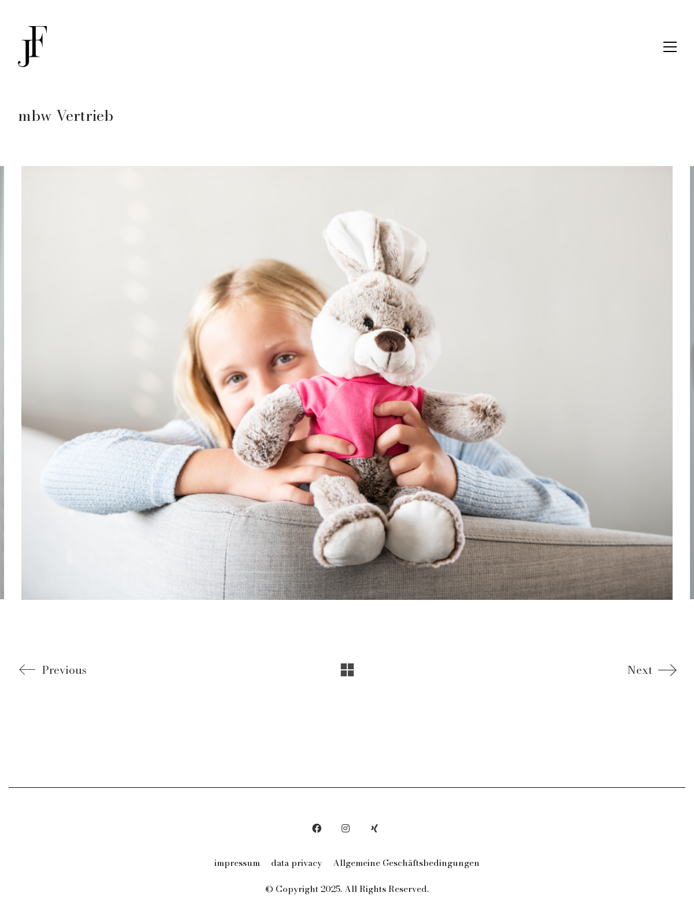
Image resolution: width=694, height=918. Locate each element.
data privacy (296, 863)
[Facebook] (316, 828)
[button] (670, 47)
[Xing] (374, 828)
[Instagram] (345, 828)
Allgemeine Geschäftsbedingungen (406, 863)
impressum (237, 863)
